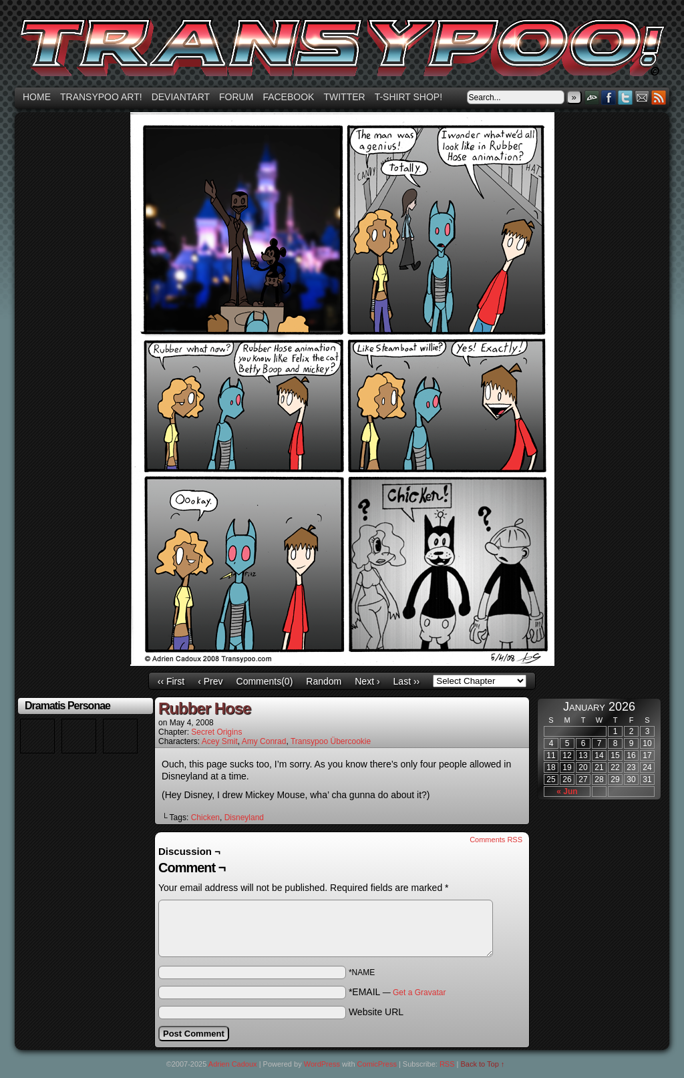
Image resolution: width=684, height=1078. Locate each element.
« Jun (566, 791)
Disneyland (244, 817)
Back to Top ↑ (483, 1064)
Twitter (344, 97)
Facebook (288, 97)
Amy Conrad (264, 741)
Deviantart (181, 97)
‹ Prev (210, 681)
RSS (659, 97)
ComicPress (377, 1064)
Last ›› (406, 681)
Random (323, 681)
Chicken (205, 817)
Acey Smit (220, 741)
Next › (367, 681)
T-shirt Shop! (408, 97)
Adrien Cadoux (232, 1064)
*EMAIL (397, 991)
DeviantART (592, 97)
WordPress (322, 1064)
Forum (236, 97)
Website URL (376, 1012)
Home (37, 97)
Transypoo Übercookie (331, 741)
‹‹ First (171, 681)
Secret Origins (216, 732)
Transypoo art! (101, 97)
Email (642, 97)
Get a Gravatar (419, 992)
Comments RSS (496, 840)
